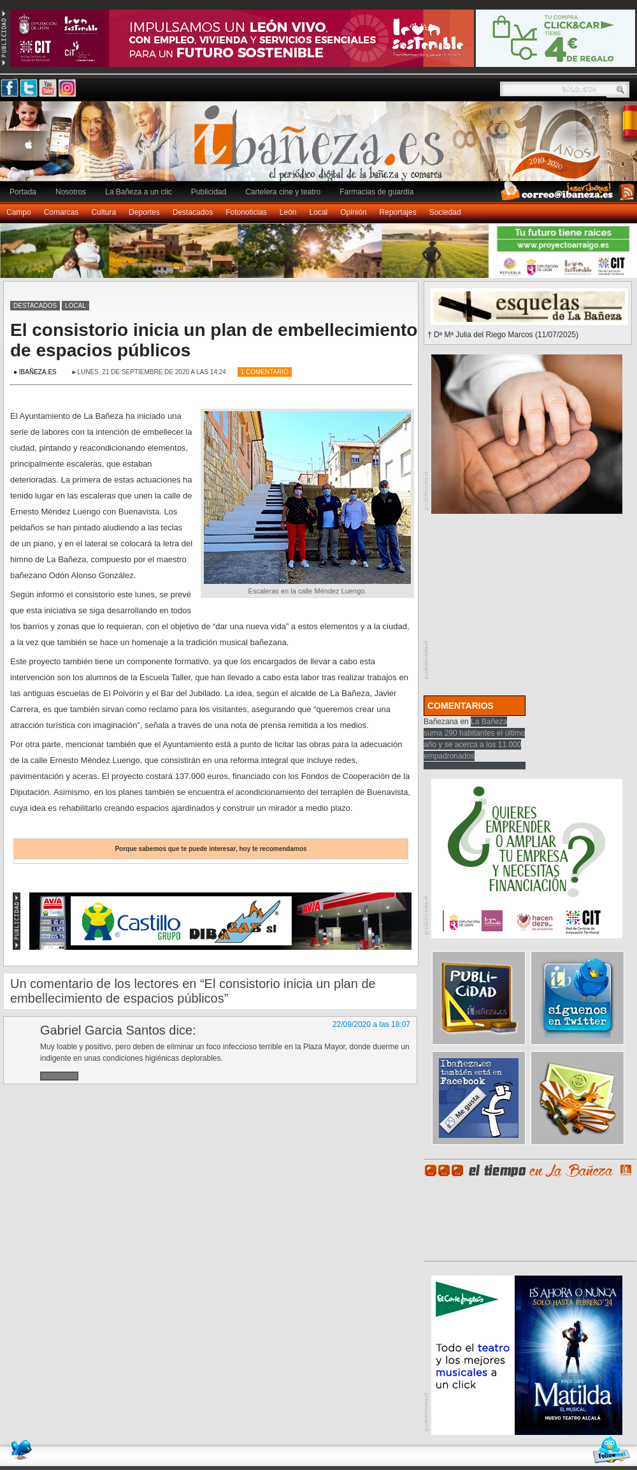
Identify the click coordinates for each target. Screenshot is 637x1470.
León (288, 212)
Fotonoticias (246, 212)
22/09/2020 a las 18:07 (371, 1024)
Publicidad (208, 191)
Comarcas (61, 212)
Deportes (144, 212)
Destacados (193, 212)
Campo (18, 212)
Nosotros (70, 191)
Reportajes (398, 212)
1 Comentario (265, 371)
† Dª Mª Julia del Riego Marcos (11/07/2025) (502, 334)
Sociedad (445, 212)
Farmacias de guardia (376, 191)
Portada (23, 191)
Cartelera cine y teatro (282, 191)
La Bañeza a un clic (138, 191)
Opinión (353, 212)
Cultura (103, 212)
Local (319, 212)
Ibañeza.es (321, 147)
